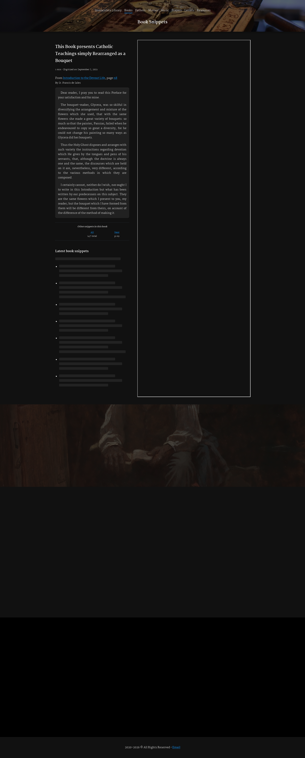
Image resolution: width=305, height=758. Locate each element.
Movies (153, 10)
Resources (203, 10)
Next (116, 232)
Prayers (177, 10)
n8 (115, 78)
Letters (189, 10)
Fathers (140, 10)
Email (176, 747)
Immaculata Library (108, 10)
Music (165, 10)
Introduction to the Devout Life (84, 78)
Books (128, 10)
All (92, 232)
